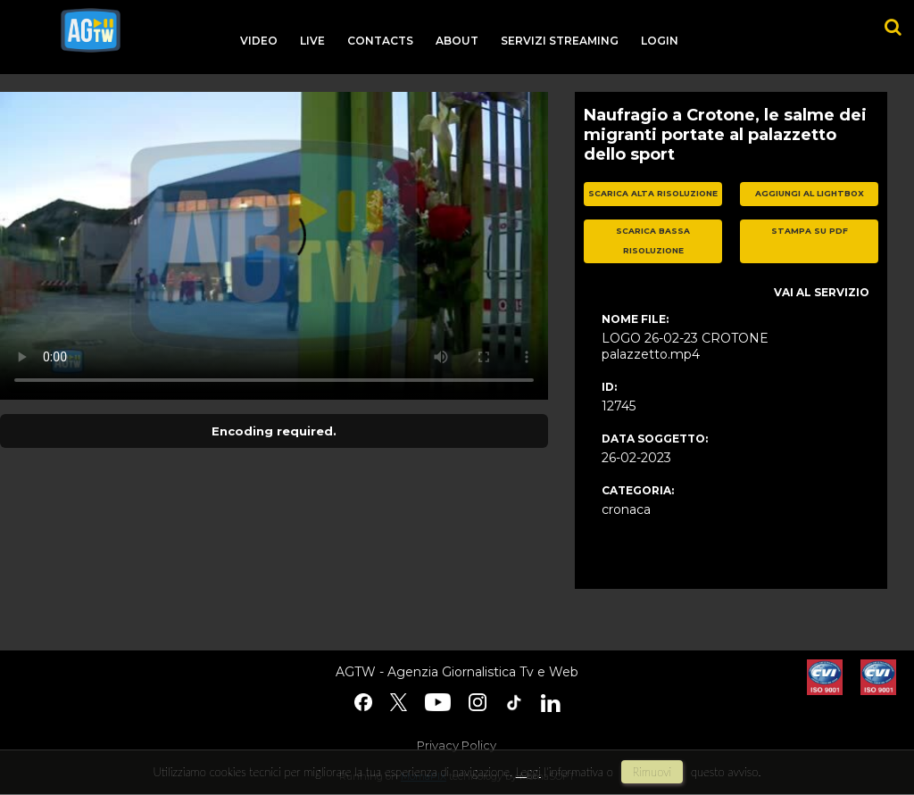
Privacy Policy (456, 745)
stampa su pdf (809, 231)
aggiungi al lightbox (809, 193)
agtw (90, 30)
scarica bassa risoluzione (653, 241)
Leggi (528, 772)
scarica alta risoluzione (653, 193)
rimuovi (652, 772)
